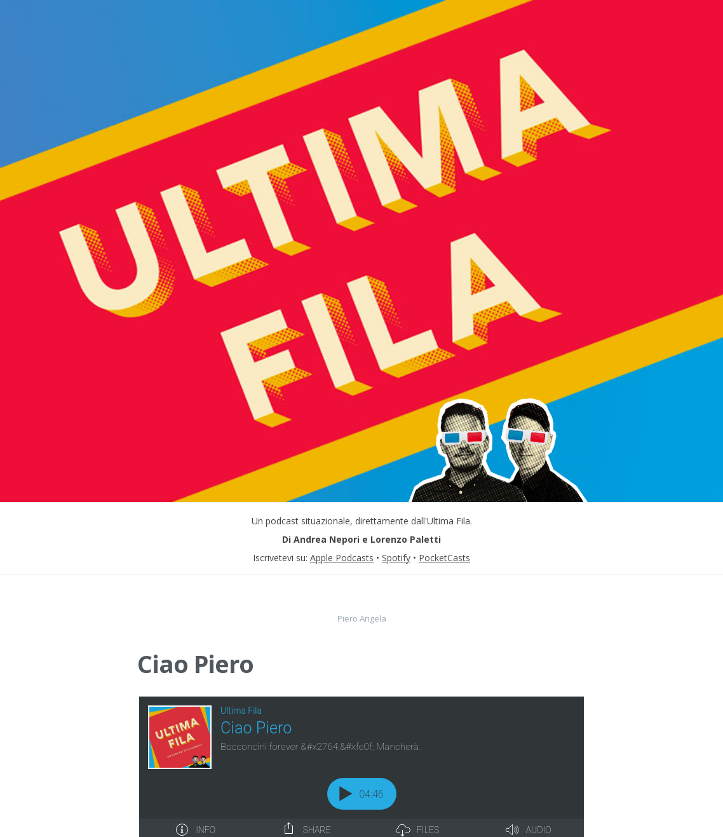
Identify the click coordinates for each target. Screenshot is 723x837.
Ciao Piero (195, 663)
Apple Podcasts (342, 558)
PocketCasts (444, 558)
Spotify (396, 558)
